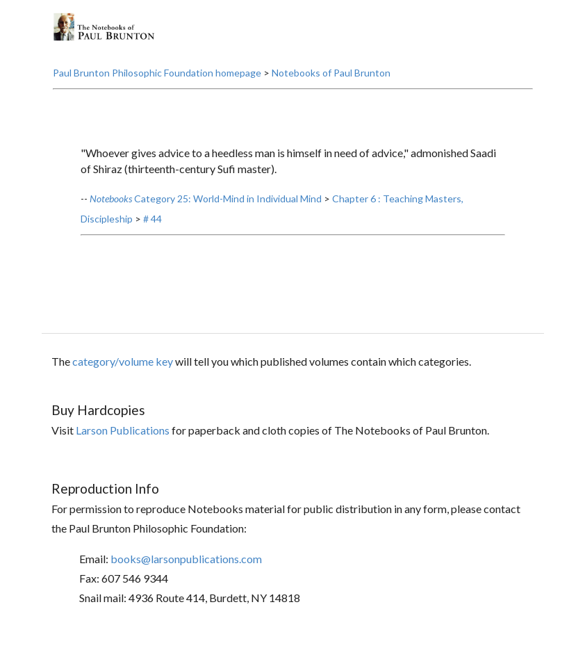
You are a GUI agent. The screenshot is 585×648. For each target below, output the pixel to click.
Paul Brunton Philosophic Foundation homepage (157, 73)
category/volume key (122, 361)
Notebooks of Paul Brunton (331, 73)
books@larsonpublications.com (186, 558)
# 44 (152, 219)
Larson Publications (123, 430)
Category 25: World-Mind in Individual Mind (206, 198)
